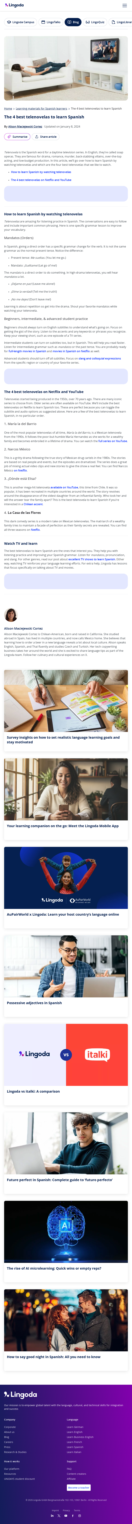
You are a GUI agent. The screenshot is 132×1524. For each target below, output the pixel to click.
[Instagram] (79, 1515)
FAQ (69, 1469)
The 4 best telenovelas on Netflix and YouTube (41, 180)
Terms (77, 1510)
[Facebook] (72, 1515)
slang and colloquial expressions (100, 358)
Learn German (75, 1427)
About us (9, 1432)
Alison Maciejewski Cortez (25, 126)
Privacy (66, 1510)
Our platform (11, 1469)
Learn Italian (74, 1452)
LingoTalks (50, 22)
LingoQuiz (95, 22)
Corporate (10, 1427)
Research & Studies (15, 1452)
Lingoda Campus (20, 22)
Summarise (17, 137)
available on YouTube (64, 487)
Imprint (55, 1510)
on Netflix (20, 470)
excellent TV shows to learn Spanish (91, 559)
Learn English (75, 1432)
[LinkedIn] (52, 1515)
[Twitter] (59, 1515)
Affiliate (71, 1479)
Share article (46, 137)
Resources (10, 1474)
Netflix (35, 530)
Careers (8, 1442)
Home (8, 108)
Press (7, 1447)
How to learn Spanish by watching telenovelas (41, 172)
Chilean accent (33, 504)
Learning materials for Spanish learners (41, 108)
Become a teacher (78, 1487)
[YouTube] (66, 1515)
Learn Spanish (75, 1447)
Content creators (76, 1474)
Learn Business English (80, 1437)
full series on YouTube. (113, 441)
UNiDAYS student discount (19, 1479)
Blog (73, 22)
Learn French (74, 1442)
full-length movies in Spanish (27, 351)
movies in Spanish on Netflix (71, 351)
